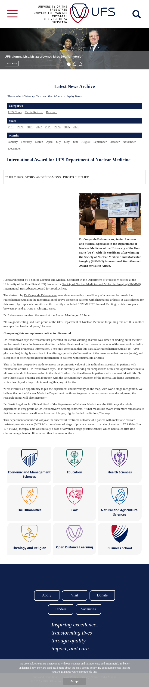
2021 (30, 127)
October (115, 141)
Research (51, 112)
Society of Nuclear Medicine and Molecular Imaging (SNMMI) (101, 284)
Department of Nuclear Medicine (107, 279)
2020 (20, 127)
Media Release (34, 112)
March (39, 141)
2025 (67, 127)
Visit (74, 595)
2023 (48, 127)
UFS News (15, 112)
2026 (76, 127)
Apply (46, 595)
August (85, 141)
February (26, 141)
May (66, 141)
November (129, 141)
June (75, 141)
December (14, 148)
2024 (57, 127)
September (100, 141)
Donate (102, 595)
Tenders (60, 609)
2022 (39, 127)
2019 (11, 127)
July (58, 141)
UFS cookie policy (86, 667)
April (49, 141)
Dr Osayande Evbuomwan (40, 295)
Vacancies (88, 609)
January (13, 141)
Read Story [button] (11, 63)
